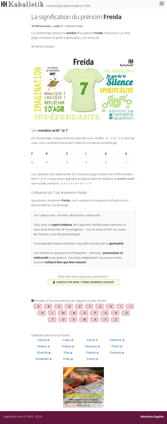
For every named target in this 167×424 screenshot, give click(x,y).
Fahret (42, 340)
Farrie (91, 340)
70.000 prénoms (41, 26)
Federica (115, 340)
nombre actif (125, 178)
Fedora (42, 346)
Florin (115, 346)
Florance (91, 346)
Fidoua (66, 346)
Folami (91, 352)
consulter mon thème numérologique (83, 282)
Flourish (42, 352)
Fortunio (115, 352)
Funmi (91, 359)
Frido (66, 359)
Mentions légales (152, 416)
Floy (66, 352)
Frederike (42, 359)
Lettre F (58, 26)
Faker (66, 340)
